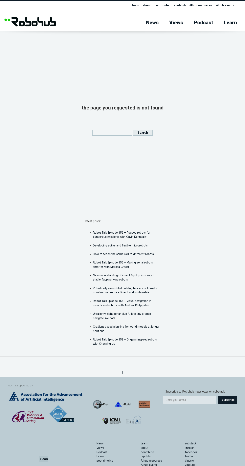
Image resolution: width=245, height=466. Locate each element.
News (152, 23)
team (135, 5)
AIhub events (225, 5)
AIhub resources (200, 5)
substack (190, 443)
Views (176, 23)
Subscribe (228, 399)
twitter (189, 456)
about (147, 5)
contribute (161, 5)
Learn (230, 23)
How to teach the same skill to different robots (123, 254)
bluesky (189, 460)
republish (179, 5)
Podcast (203, 23)
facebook (191, 452)
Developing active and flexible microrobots (120, 245)
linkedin (189, 448)
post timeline (105, 460)
